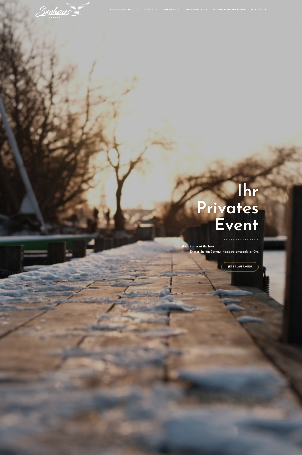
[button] (240, 266)
